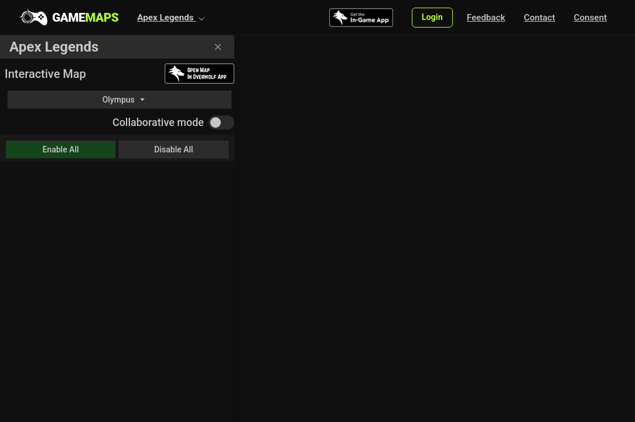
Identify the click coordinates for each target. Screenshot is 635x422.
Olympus (119, 99)
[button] (171, 17)
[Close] (218, 47)
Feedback (486, 17)
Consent (590, 17)
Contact (539, 17)
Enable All (60, 149)
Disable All (173, 149)
